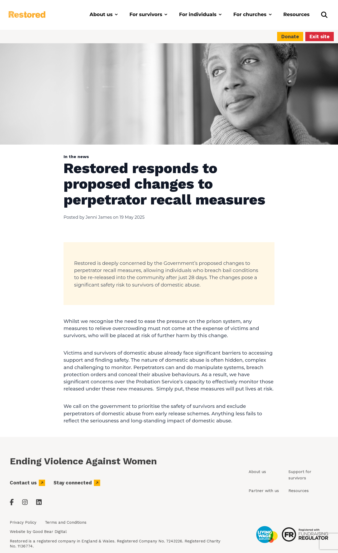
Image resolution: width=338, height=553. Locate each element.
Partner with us (264, 490)
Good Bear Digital (50, 531)
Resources (298, 490)
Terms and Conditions (65, 522)
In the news (76, 156)
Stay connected (77, 483)
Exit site (320, 36)
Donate (290, 36)
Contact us (27, 483)
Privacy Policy (23, 522)
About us (257, 471)
